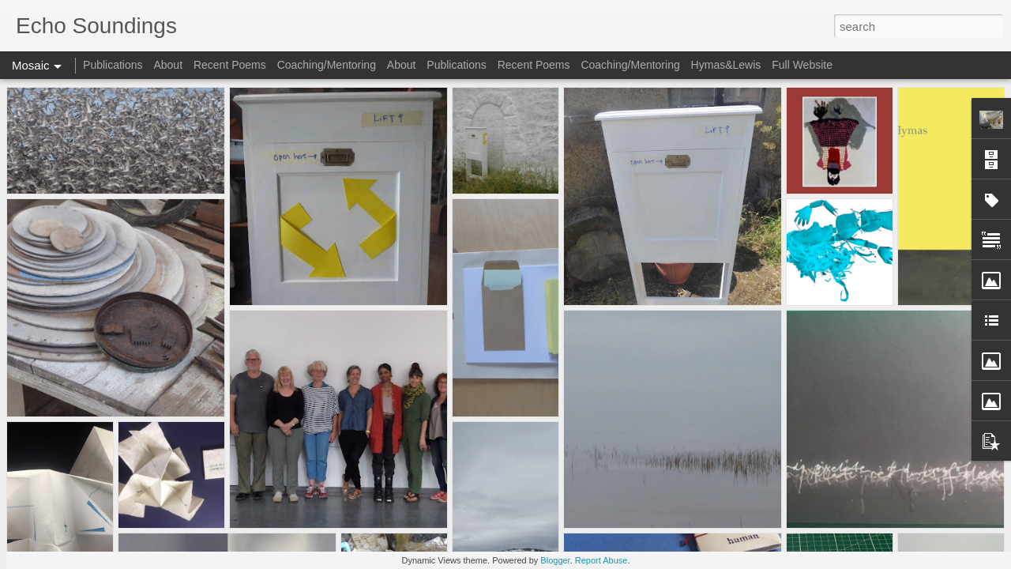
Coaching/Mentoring (326, 64)
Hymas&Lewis (726, 64)
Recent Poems (230, 64)
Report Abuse (601, 560)
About (167, 64)
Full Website (802, 64)
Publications (113, 64)
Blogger (554, 560)
